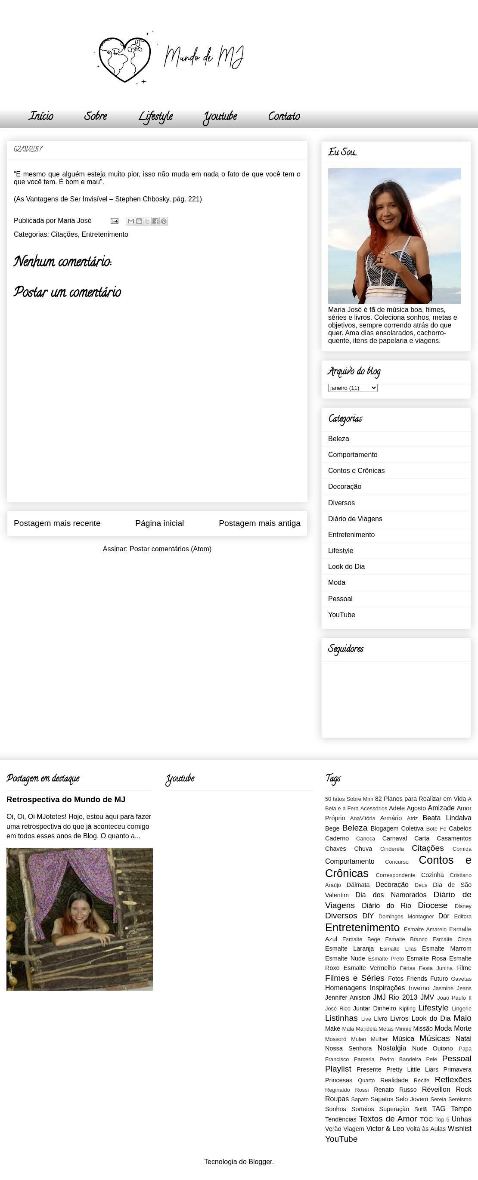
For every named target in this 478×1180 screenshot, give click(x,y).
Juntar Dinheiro (374, 1008)
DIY (368, 916)
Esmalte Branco (406, 939)
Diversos (341, 503)
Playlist (338, 1068)
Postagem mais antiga (260, 523)
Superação (394, 1109)
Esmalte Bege (361, 939)
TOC (426, 1119)
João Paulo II (454, 998)
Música (404, 1038)
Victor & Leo (385, 1128)
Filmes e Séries (355, 977)
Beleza (338, 438)
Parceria (364, 1059)
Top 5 (442, 1119)
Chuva (363, 848)
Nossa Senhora (348, 1048)
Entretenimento (104, 234)
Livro (380, 1018)
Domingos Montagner (406, 916)
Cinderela (392, 849)
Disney (463, 906)
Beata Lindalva (447, 818)
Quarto (366, 1080)
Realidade (394, 1080)
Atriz (412, 818)
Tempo (461, 1108)
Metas (386, 1029)
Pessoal (340, 598)
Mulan (358, 1039)
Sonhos (335, 1109)
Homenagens (345, 988)
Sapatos (382, 1099)
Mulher (379, 1039)
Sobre (95, 118)
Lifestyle (155, 118)
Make (332, 1028)
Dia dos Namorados (391, 895)
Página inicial (159, 523)
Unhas (462, 1119)
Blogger (260, 1161)
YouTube (341, 614)
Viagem (353, 1128)
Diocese (432, 905)
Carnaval (394, 838)
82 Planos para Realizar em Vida (420, 798)
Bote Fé (436, 828)
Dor (444, 916)
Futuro (439, 978)
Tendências (341, 1119)
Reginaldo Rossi (347, 1090)
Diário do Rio (386, 905)
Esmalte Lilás (398, 948)
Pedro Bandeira (400, 1059)
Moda (336, 582)
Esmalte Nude (345, 958)
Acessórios (374, 808)
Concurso (397, 862)
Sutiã (420, 1109)
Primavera (457, 1069)
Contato (284, 118)
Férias (408, 968)
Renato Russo (395, 1089)
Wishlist (460, 1128)
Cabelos (460, 828)
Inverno (419, 988)
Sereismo (460, 1099)
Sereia (438, 1099)
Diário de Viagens (355, 518)
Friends (417, 978)
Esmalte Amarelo (425, 929)
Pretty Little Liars (412, 1069)
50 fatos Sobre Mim (349, 799)
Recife (421, 1080)
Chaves (335, 848)
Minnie (403, 1029)
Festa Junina (436, 968)
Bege (332, 828)
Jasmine (443, 988)
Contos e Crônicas (356, 470)
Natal (464, 1038)
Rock (464, 1089)
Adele (397, 808)
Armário (391, 818)
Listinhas (341, 1017)
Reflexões (453, 1079)
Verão (333, 1128)
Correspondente (396, 875)
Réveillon (436, 1089)
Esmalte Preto (386, 958)
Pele (432, 1059)
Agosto (416, 808)
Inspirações (387, 988)
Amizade (441, 808)
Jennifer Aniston (347, 997)
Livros (399, 1018)
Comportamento (353, 454)
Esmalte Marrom (447, 948)
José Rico (338, 1008)
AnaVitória (363, 818)
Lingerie (462, 1008)
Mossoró (335, 1039)
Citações (64, 234)
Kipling (407, 1008)
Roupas (337, 1099)
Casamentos (454, 838)
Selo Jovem (411, 1099)
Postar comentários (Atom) (170, 549)
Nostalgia (392, 1048)
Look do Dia (346, 566)
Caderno (337, 838)
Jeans (464, 988)
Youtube (220, 118)
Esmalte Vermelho (370, 967)
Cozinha (432, 874)
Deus (421, 885)
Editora (463, 916)
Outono (443, 1048)
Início (41, 118)
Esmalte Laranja (349, 948)
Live (366, 1019)
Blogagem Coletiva (397, 828)
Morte (463, 1028)
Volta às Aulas (426, 1128)
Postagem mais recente (57, 523)
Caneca (365, 838)
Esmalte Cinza (452, 939)
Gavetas (461, 979)
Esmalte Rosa (426, 958)
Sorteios (362, 1109)
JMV (427, 997)
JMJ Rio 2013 (395, 997)
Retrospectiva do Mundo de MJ (65, 799)
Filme (464, 967)
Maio (462, 1017)
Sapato (360, 1099)
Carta (421, 838)
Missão (423, 1028)
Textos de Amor (388, 1118)
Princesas (338, 1080)
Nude (419, 1048)
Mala (348, 1029)
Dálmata (358, 884)
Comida (462, 849)
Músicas (434, 1038)
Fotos (396, 978)
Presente (369, 1069)
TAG (439, 1108)
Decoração (344, 486)
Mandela (366, 1029)
